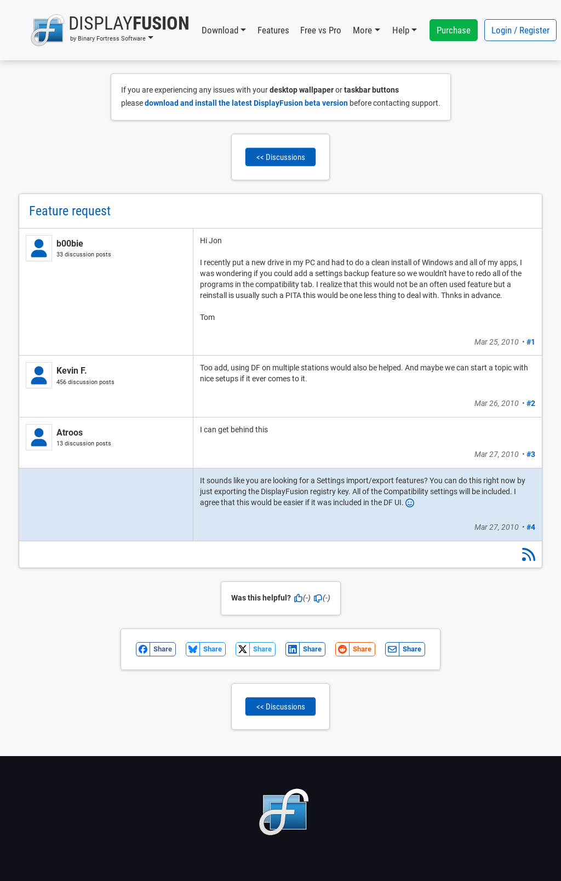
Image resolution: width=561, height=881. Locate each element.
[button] (110, 30)
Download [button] (220, 30)
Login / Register (520, 30)
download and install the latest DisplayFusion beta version (246, 103)
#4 (530, 527)
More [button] (362, 30)
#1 (530, 341)
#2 (530, 403)
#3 (530, 454)
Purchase (454, 30)
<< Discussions (280, 157)
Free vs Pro (320, 30)
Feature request (70, 211)
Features (273, 30)
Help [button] (400, 30)
